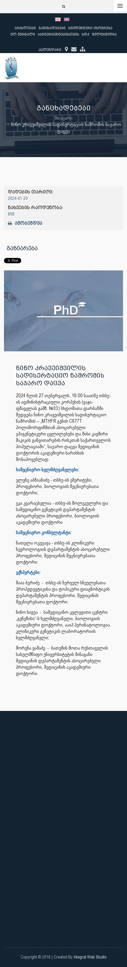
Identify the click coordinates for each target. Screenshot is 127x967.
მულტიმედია (104, 34)
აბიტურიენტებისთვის (58, 34)
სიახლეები (25, 28)
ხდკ (85, 34)
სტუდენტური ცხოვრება (90, 28)
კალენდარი (50, 50)
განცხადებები (52, 28)
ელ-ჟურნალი (22, 34)
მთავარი (64, 118)
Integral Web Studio (90, 957)
